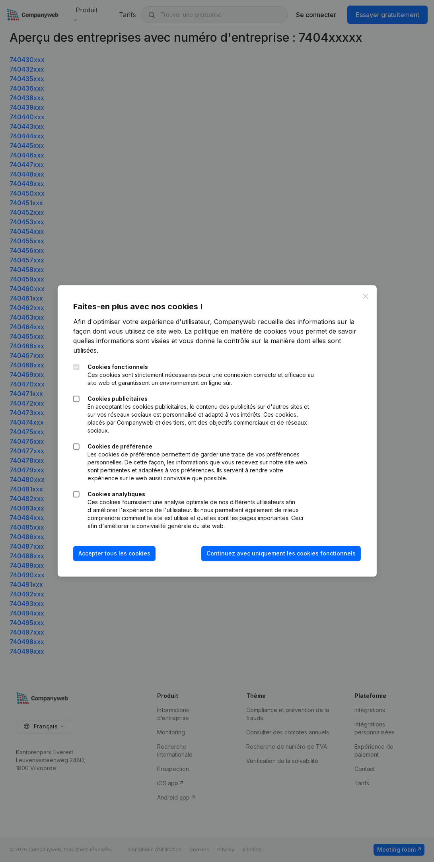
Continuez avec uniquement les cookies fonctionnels (281, 553)
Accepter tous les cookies (114, 553)
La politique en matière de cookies (236, 331)
